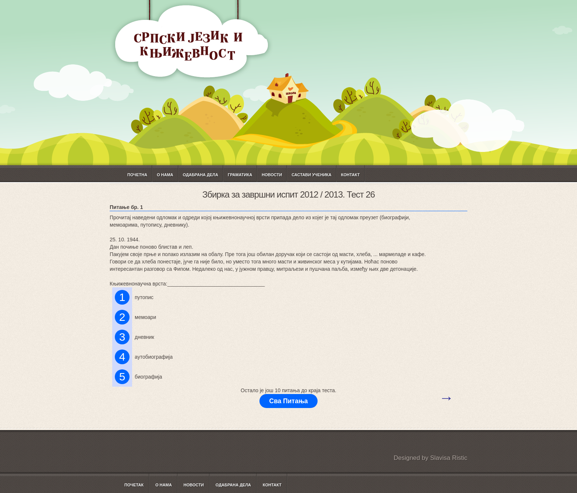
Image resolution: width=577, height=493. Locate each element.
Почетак (134, 485)
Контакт (350, 175)
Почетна (137, 175)
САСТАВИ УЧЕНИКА (311, 175)
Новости (272, 175)
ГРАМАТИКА (240, 175)
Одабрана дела (200, 175)
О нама (165, 175)
